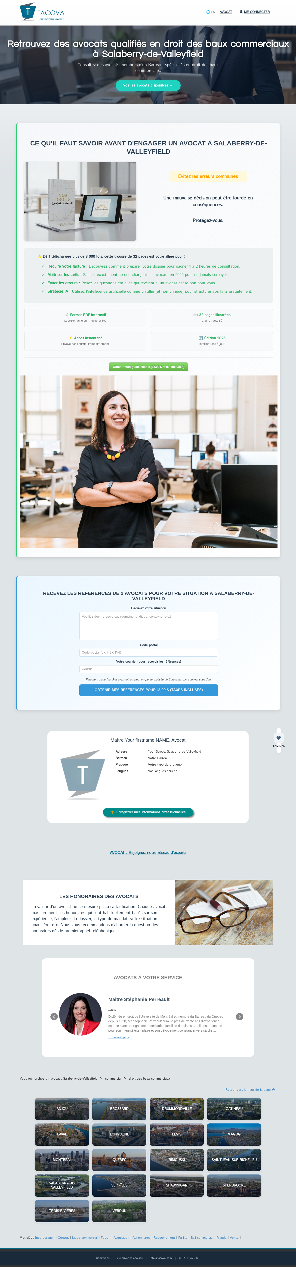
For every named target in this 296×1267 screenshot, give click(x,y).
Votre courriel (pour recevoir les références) (148, 661)
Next (239, 1016)
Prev (54, 1016)
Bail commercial (202, 1237)
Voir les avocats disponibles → (148, 85)
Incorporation (45, 1237)
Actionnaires (141, 1237)
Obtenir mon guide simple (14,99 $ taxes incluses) (148, 367)
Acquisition (121, 1237)
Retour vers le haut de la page (250, 1089)
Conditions (103, 1258)
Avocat (226, 12)
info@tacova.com (161, 1258)
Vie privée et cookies (130, 1258)
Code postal (148, 645)
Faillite (183, 1237)
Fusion (105, 1237)
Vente (234, 1237)
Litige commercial (85, 1237)
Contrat (63, 1237)
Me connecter (255, 12)
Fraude (221, 1237)
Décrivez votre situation (148, 608)
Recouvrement (164, 1237)
